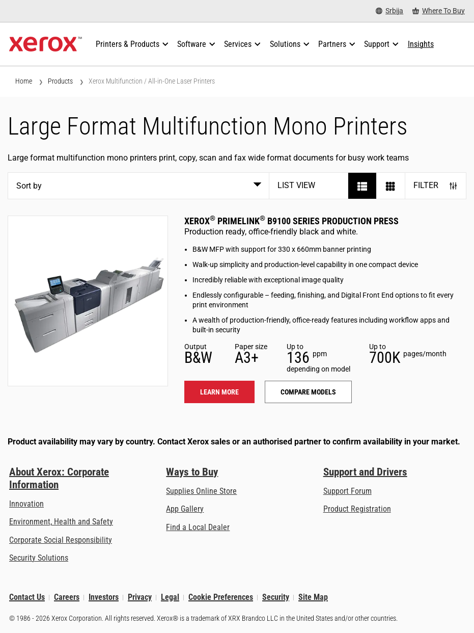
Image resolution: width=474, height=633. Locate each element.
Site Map (313, 597)
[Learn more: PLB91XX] (88, 301)
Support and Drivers (365, 472)
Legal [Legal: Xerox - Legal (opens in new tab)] (170, 597)
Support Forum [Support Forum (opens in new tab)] (347, 491)
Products (60, 81)
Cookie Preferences (220, 597)
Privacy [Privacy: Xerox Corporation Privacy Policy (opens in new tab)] (140, 597)
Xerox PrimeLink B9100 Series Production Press (291, 221)
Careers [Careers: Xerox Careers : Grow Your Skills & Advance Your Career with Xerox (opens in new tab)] (66, 597)
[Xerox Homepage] (45, 44)
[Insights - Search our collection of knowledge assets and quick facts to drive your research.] (420, 44)
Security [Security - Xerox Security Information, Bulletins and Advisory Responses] (275, 597)
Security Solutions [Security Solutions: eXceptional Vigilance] (38, 558)
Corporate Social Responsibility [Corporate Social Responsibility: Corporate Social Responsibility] (60, 540)
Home (23, 81)
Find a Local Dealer (198, 527)
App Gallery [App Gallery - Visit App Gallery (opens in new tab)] (185, 509)
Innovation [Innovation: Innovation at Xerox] (26, 504)
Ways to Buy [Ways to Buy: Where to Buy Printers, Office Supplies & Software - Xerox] (192, 472)
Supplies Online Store (201, 491)
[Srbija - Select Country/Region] (389, 11)
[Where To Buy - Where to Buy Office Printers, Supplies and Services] (438, 11)
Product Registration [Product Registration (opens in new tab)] (357, 509)
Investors (104, 597)
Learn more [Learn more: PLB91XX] (219, 392)
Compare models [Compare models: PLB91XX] (308, 392)
